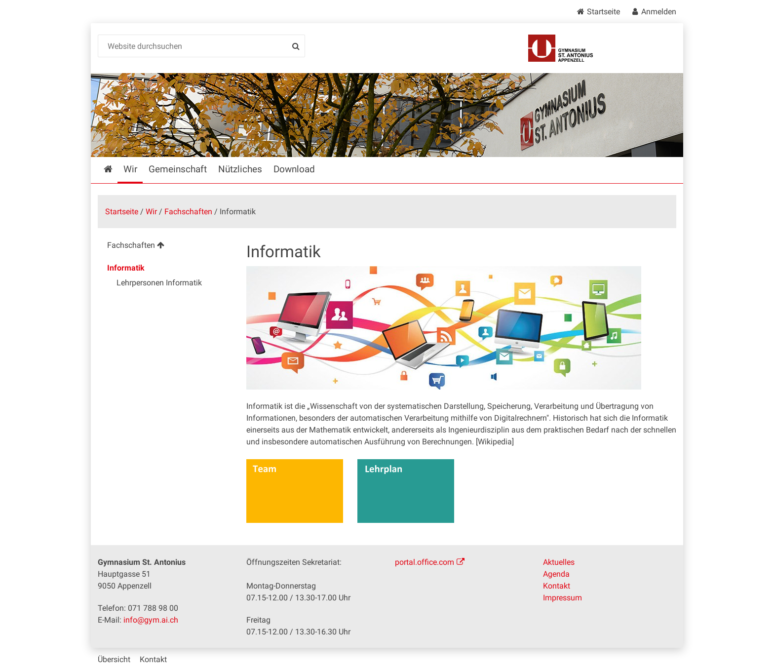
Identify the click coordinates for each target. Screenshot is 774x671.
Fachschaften (188, 211)
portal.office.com (424, 562)
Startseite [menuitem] (115, 169)
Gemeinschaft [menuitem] (178, 169)
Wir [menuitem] (130, 169)
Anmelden (658, 11)
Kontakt (556, 586)
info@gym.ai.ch (150, 620)
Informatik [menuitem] (126, 268)
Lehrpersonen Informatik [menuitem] (159, 282)
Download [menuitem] (294, 169)
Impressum (562, 597)
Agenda (556, 574)
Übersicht (114, 659)
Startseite (603, 11)
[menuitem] (164, 246)
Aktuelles (559, 562)
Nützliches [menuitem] (240, 169)
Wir (151, 211)
